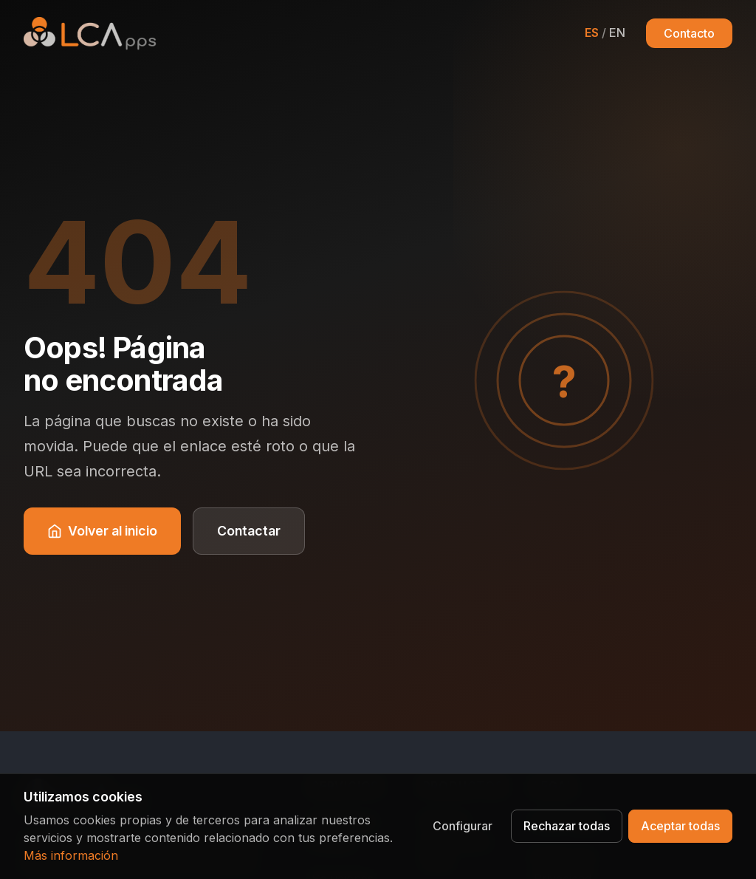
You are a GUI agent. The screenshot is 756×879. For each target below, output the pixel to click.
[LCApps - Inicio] (90, 33)
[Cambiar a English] (605, 33)
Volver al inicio (102, 530)
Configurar (462, 825)
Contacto (689, 33)
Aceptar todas (680, 825)
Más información (71, 855)
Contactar (249, 530)
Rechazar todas (566, 825)
